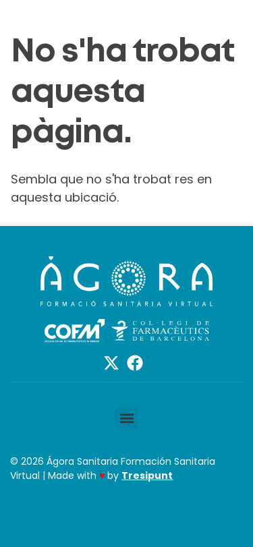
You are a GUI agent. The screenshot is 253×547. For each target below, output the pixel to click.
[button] (126, 418)
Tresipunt (147, 475)
